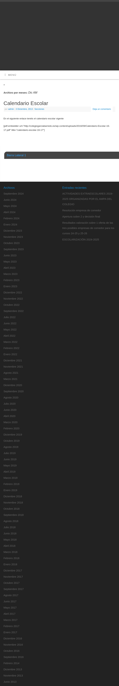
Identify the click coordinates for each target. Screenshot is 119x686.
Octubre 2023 (12, 242)
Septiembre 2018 (14, 514)
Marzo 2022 (10, 341)
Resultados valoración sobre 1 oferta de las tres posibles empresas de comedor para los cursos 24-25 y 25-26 (88, 228)
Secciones (39, 109)
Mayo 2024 (10, 205)
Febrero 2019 (11, 483)
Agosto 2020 (11, 397)
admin (11, 109)
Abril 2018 (9, 545)
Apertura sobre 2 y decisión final (81, 216)
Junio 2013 (10, 681)
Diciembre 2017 (13, 570)
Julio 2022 (9, 317)
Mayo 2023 (10, 261)
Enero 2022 (10, 354)
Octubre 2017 (12, 582)
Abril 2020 (9, 415)
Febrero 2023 (11, 280)
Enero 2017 (10, 632)
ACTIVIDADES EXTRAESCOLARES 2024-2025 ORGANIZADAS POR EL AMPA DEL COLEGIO (87, 199)
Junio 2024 (10, 199)
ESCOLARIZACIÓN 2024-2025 (80, 239)
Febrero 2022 (11, 348)
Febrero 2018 (11, 558)
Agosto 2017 (11, 595)
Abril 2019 (9, 471)
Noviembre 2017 (13, 576)
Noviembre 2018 (13, 502)
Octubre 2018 (12, 508)
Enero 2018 (10, 564)
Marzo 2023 (10, 273)
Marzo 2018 (10, 551)
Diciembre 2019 (13, 434)
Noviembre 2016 (13, 644)
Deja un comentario (102, 109)
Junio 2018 (10, 533)
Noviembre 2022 (13, 298)
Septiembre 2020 (14, 391)
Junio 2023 (10, 255)
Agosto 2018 (11, 521)
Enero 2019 (10, 490)
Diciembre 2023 (13, 230)
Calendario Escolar (26, 103)
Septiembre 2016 (14, 656)
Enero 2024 (10, 224)
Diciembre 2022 (13, 292)
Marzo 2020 (10, 422)
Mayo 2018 (10, 539)
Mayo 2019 (10, 465)
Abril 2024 (9, 212)
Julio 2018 (9, 527)
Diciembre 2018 (13, 496)
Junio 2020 (10, 409)
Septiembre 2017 (14, 588)
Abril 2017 (9, 613)
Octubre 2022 (12, 304)
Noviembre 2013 (13, 675)
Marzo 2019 (10, 477)
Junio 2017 (10, 601)
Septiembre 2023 (14, 249)
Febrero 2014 (11, 663)
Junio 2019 (10, 459)
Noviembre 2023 (13, 236)
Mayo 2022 (10, 329)
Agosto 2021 (11, 372)
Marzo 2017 (10, 619)
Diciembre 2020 (13, 385)
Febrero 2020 (11, 428)
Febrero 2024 (11, 218)
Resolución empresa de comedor (81, 210)
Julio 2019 (9, 453)
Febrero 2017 (11, 626)
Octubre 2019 (12, 440)
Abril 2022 (9, 335)
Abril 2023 (9, 267)
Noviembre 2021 (13, 366)
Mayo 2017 (10, 607)
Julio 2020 (9, 403)
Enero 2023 (10, 286)
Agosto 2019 (11, 446)
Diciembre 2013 (13, 669)
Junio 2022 (10, 323)
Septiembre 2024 (14, 193)
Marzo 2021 (10, 378)
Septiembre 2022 (14, 310)
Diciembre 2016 (13, 638)
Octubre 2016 (12, 650)
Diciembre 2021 (13, 360)
